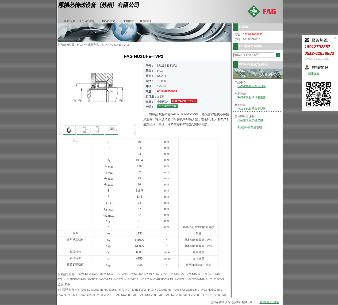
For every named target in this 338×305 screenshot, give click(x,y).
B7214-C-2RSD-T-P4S (72, 279)
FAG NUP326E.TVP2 (132, 289)
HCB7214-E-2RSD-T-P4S (191, 279)
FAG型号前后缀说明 (250, 120)
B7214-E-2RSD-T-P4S (114, 274)
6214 (134, 274)
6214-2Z (161, 274)
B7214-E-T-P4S (88, 274)
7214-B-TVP (176, 274)
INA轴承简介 (110, 21)
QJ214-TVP (217, 279)
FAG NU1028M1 (211, 289)
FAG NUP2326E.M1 (186, 289)
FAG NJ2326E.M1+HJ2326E (99, 289)
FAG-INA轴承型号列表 (252, 86)
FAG (80, 44)
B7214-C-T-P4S (212, 274)
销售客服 (313, 73)
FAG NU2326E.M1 (159, 289)
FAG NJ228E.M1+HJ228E (96, 295)
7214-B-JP (193, 274)
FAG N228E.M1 (67, 295)
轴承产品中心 (96, 44)
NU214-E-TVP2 (119, 44)
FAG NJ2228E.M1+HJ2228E (183, 295)
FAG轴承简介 (88, 21)
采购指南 (128, 21)
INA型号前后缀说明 (250, 127)
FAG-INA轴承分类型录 (252, 108)
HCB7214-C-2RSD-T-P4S (157, 279)
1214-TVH (64, 284)
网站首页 (69, 21)
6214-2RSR (146, 274)
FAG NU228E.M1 (125, 295)
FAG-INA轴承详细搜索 (252, 97)
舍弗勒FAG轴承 (269, 302)
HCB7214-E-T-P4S (126, 279)
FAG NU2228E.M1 (214, 295)
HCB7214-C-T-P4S (100, 279)
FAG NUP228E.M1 (150, 295)
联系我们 (145, 21)
